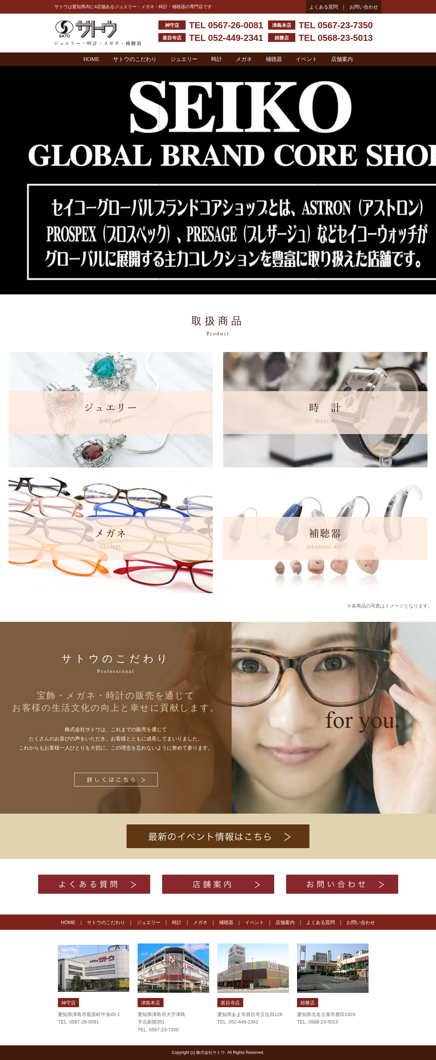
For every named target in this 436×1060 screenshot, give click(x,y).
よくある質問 (323, 7)
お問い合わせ (363, 7)
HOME (91, 59)
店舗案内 (342, 59)
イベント (306, 59)
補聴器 (274, 59)
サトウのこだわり (135, 59)
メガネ (244, 59)
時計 (216, 59)
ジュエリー (184, 59)
